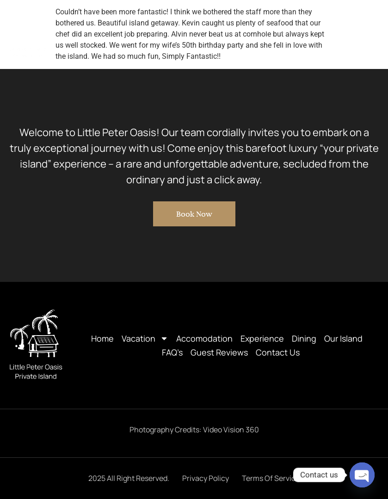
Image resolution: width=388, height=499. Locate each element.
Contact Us (360, 40)
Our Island (319, 29)
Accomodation (169, 29)
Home (61, 29)
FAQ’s (361, 29)
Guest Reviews (300, 40)
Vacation (108, 28)
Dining (275, 29)
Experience (229, 29)
